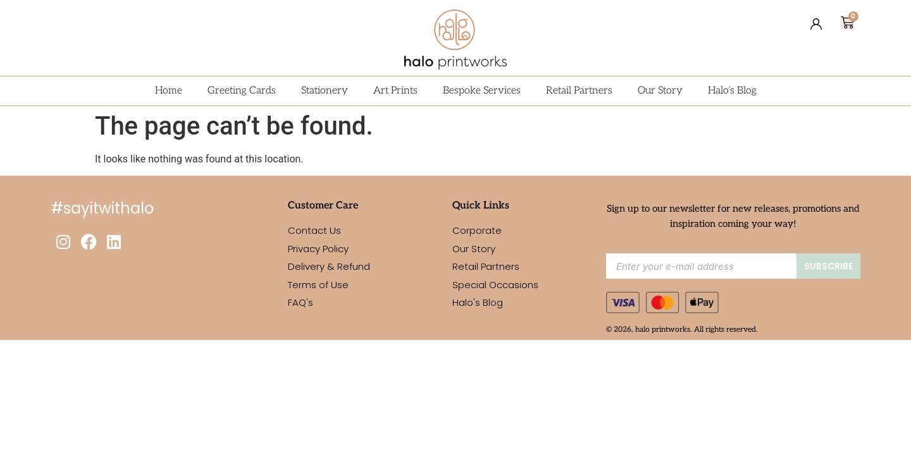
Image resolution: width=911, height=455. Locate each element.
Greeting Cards (242, 91)
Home (168, 91)
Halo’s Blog (732, 91)
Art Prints (395, 91)
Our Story (660, 91)
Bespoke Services (482, 91)
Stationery (324, 91)
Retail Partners (579, 91)
